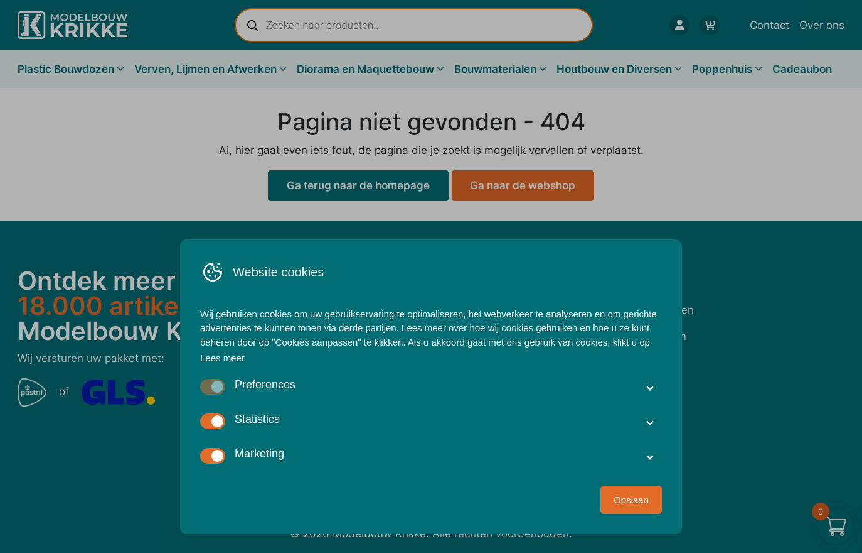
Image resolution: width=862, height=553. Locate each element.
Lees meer (222, 358)
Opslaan (631, 500)
